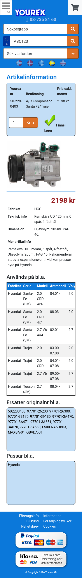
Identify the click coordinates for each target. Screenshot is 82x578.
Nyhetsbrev (30, 526)
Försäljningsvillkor (57, 521)
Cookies (49, 526)
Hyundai (41, 483)
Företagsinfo (29, 516)
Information (52, 516)
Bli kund (32, 521)
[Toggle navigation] (6, 7)
